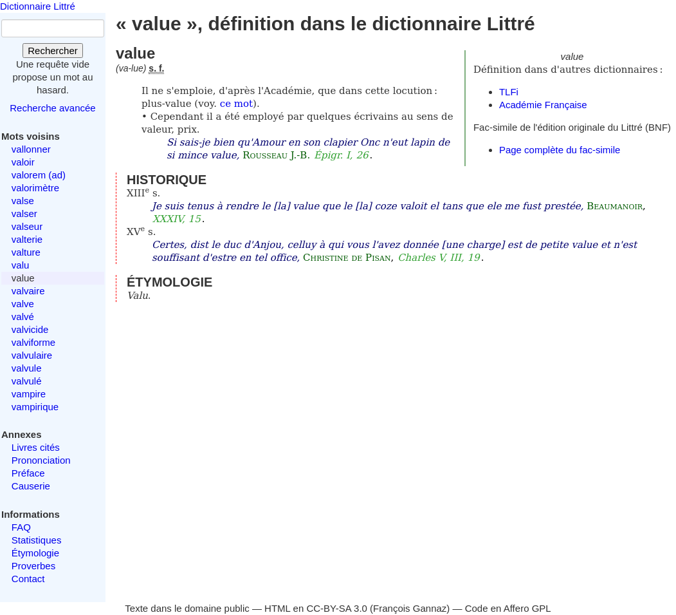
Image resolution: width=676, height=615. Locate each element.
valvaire (28, 290)
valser (24, 213)
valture (26, 252)
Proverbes (33, 565)
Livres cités (36, 447)
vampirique (35, 406)
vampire (29, 393)
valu (21, 265)
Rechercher (53, 50)
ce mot (236, 103)
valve (23, 303)
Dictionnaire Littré (37, 6)
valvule (27, 368)
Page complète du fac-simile (559, 149)
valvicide (30, 329)
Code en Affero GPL (508, 608)
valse (23, 200)
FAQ (21, 527)
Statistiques (37, 540)
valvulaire (32, 355)
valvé (23, 316)
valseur (27, 226)
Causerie (31, 485)
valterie (27, 239)
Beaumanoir (615, 206)
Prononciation (41, 460)
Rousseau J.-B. (276, 155)
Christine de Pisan (347, 257)
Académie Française (543, 104)
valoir (23, 161)
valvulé (27, 380)
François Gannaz (409, 608)
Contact (28, 578)
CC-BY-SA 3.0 (336, 608)
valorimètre (35, 187)
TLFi (508, 91)
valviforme (33, 342)
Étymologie (35, 552)
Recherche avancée (52, 107)
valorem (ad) (39, 174)
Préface (28, 473)
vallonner (31, 149)
